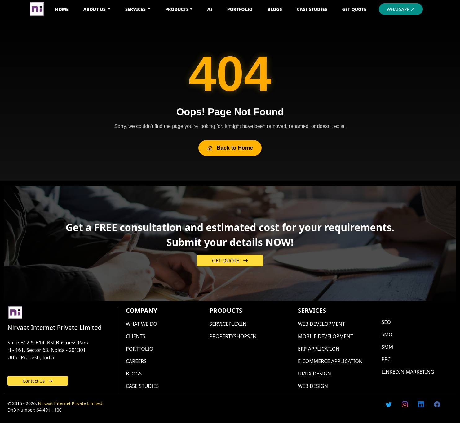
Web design (313, 386)
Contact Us (38, 381)
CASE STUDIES (312, 9)
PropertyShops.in (233, 336)
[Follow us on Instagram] (405, 404)
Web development (321, 324)
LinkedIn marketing (408, 371)
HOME (62, 9)
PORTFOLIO (240, 9)
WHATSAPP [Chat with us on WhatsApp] (401, 9)
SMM (387, 346)
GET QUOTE (354, 9)
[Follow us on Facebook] (437, 404)
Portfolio (139, 348)
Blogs (134, 373)
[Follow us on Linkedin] (421, 404)
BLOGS (275, 9)
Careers (136, 361)
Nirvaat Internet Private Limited (70, 403)
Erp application (318, 348)
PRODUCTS (177, 9)
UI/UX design (314, 373)
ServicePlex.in (228, 324)
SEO (386, 322)
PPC (386, 359)
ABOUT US (95, 9)
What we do (141, 324)
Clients (135, 336)
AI (209, 9)
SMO (387, 334)
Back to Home (230, 148)
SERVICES (136, 9)
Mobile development (325, 336)
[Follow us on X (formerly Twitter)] (389, 404)
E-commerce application (330, 361)
